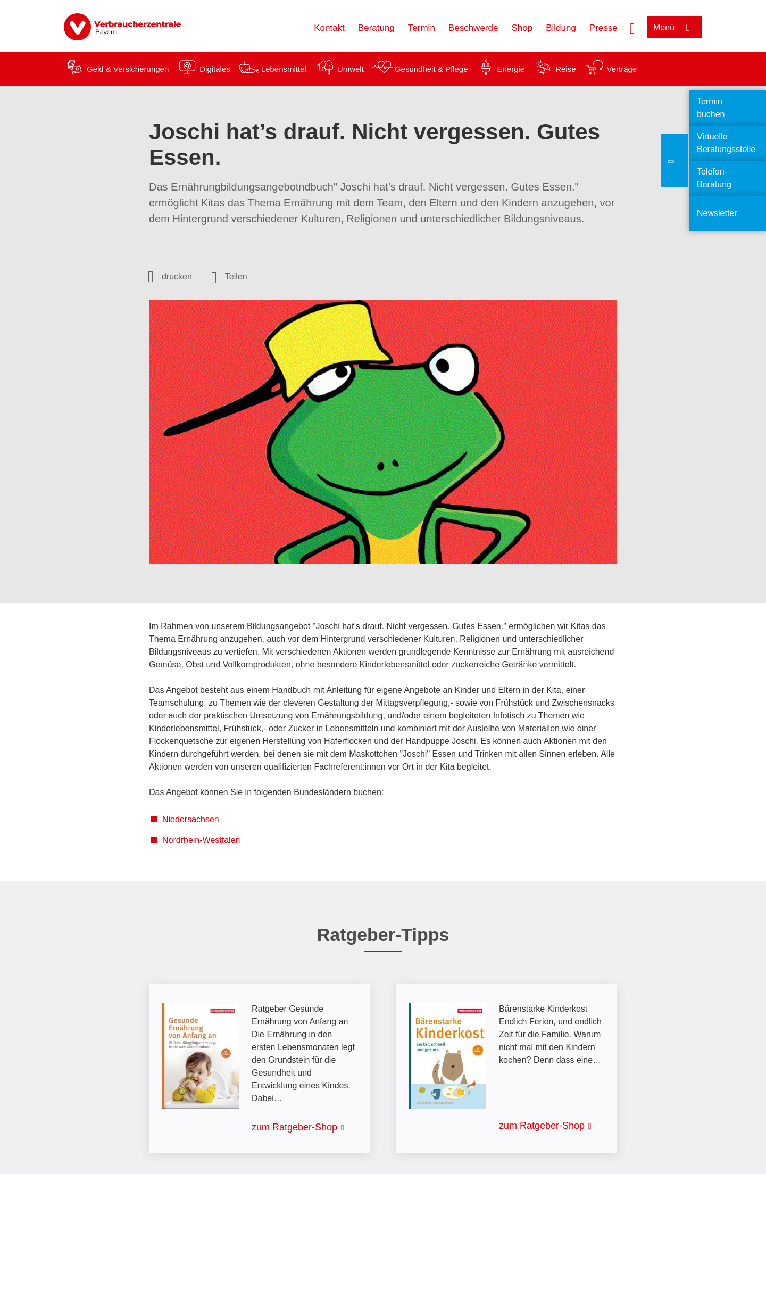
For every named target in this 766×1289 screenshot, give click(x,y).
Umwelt (350, 68)
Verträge (622, 68)
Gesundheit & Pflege (431, 68)
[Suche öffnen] (632, 27)
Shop (521, 28)
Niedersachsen (190, 819)
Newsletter (717, 213)
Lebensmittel (283, 68)
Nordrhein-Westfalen (201, 840)
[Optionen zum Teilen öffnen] (229, 277)
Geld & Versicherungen (128, 68)
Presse (603, 28)
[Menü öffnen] (674, 27)
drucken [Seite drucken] (177, 276)
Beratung (376, 28)
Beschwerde (473, 28)
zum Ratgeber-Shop (294, 1127)
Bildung (561, 28)
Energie (510, 68)
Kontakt (329, 28)
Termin (421, 28)
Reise (565, 68)
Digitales (214, 68)
